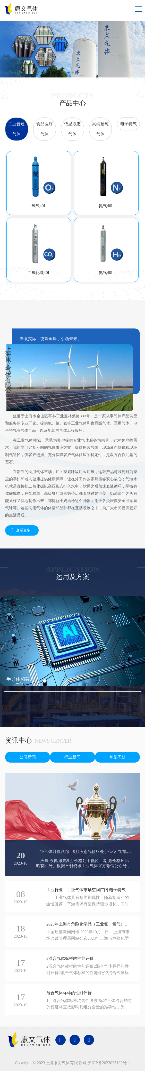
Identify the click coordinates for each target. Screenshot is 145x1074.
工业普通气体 (16, 129)
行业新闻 (72, 757)
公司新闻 (27, 757)
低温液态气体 (72, 129)
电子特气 (128, 124)
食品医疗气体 (44, 129)
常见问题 (117, 757)
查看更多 (19, 530)
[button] (68, 73)
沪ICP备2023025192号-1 (108, 1063)
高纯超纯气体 (100, 129)
